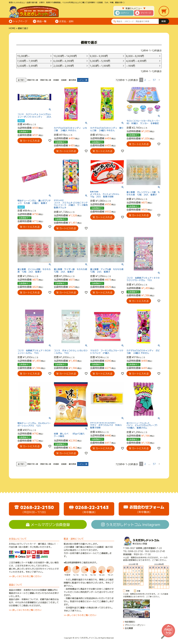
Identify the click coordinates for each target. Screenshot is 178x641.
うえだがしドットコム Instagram (133, 524)
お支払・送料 (66, 21)
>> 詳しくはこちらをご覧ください (25, 576)
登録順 (63, 80)
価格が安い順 (32, 80)
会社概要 (129, 628)
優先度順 (72, 80)
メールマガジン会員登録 (50, 524)
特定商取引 (130, 621)
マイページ (146, 12)
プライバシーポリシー (135, 625)
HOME (12, 28)
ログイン (125, 12)
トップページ (20, 21)
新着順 (56, 80)
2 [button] (145, 80)
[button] (159, 80)
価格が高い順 (45, 80)
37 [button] (154, 80)
